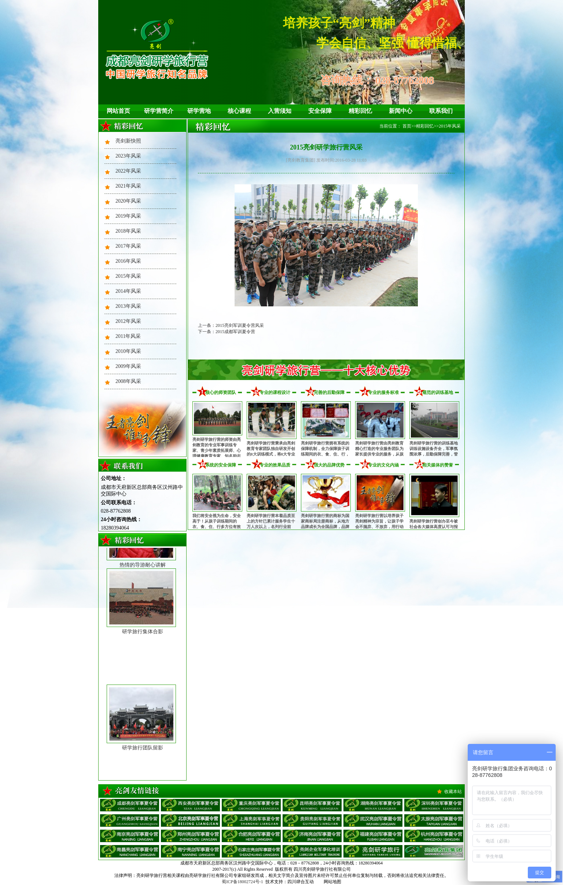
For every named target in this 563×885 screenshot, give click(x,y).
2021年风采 (128, 186)
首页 (406, 126)
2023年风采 (128, 156)
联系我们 (441, 111)
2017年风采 (128, 246)
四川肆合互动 (300, 881)
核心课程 (239, 111)
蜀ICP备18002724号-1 (242, 881)
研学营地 (199, 111)
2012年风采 (128, 321)
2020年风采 (128, 201)
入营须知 (279, 111)
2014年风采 (128, 291)
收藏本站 (453, 791)
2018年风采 (128, 231)
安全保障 (320, 111)
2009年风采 (128, 366)
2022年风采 (128, 171)
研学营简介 (158, 111)
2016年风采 (128, 261)
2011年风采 (128, 336)
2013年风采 (128, 306)
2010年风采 (128, 351)
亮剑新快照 (128, 141)
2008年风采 (128, 381)
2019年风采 (128, 216)
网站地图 (332, 881)
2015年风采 (128, 276)
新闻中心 (400, 111)
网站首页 (118, 111)
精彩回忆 (360, 111)
